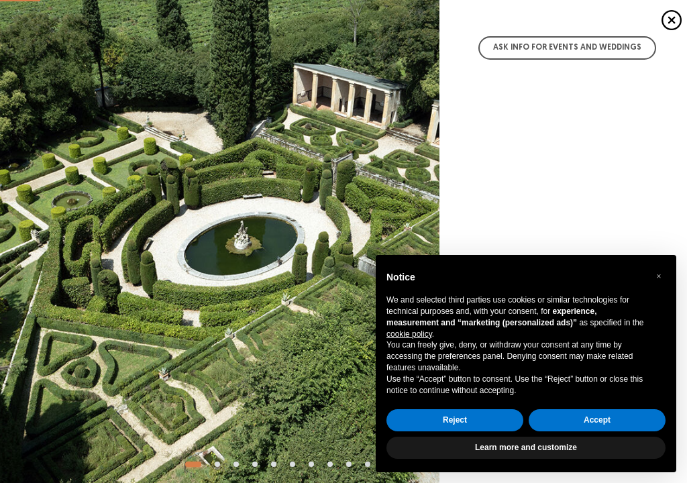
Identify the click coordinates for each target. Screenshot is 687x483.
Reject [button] (455, 420)
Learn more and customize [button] (526, 447)
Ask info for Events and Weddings (567, 48)
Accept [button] (597, 420)
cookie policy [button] (409, 334)
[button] (659, 276)
